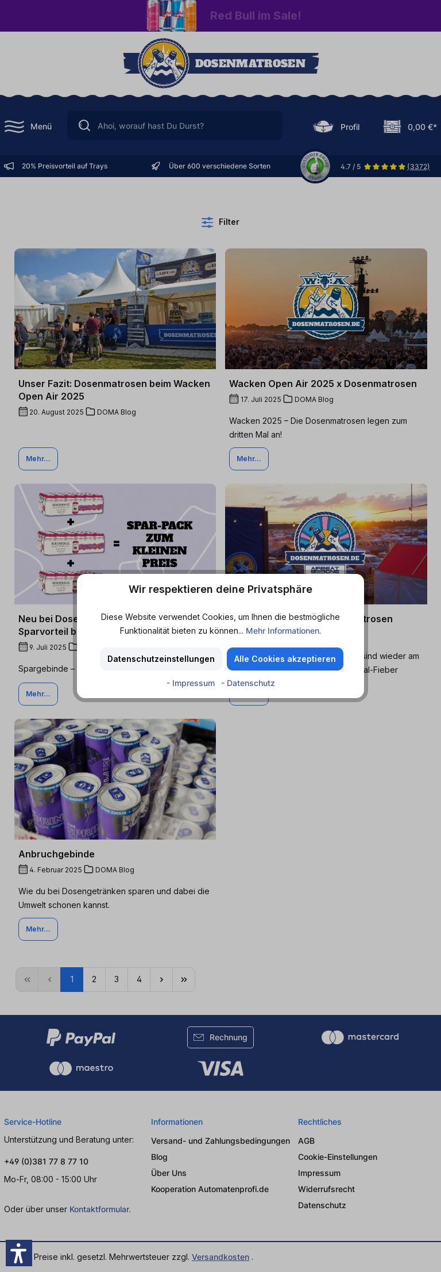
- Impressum (192, 683)
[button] (19, 1253)
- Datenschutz (248, 683)
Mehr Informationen (282, 630)
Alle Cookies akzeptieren (285, 659)
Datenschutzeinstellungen (161, 659)
